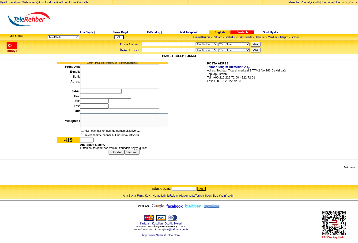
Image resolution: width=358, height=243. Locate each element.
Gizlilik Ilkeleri (173, 223)
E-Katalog (153, 32)
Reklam (217, 37)
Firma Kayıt (120, 32)
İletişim (283, 37)
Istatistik (230, 37)
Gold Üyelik (270, 32)
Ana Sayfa (86, 32)
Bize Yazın (219, 195)
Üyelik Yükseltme (56, 2)
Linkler (295, 37)
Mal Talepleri (188, 32)
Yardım (272, 37)
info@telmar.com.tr (176, 229)
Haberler (260, 37)
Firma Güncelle (78, 2)
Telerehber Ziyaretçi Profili (303, 2)
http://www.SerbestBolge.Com (161, 235)
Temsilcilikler (203, 195)
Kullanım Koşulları (151, 223)
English (220, 32)
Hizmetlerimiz (201, 37)
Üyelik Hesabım (10, 2)
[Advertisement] (215, 19)
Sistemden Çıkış (32, 2)
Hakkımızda (244, 37)
